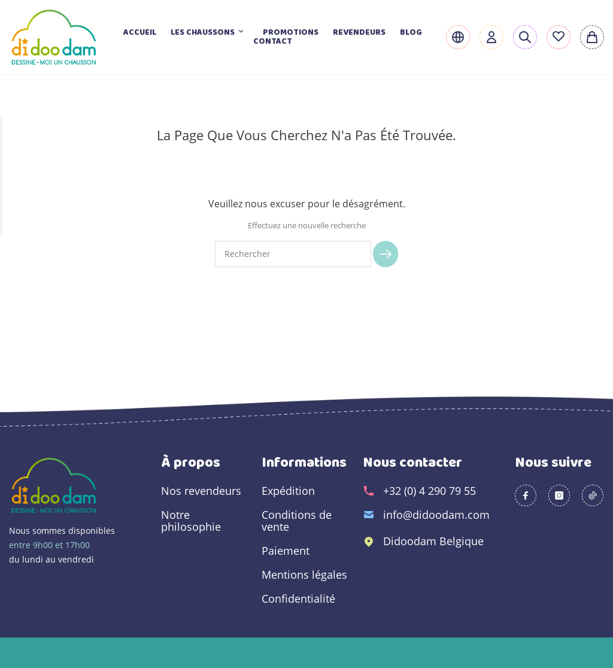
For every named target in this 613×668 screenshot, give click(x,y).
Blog (411, 32)
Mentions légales (304, 575)
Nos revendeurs (201, 491)
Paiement (285, 551)
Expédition (288, 491)
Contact (272, 41)
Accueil (139, 32)
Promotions (290, 32)
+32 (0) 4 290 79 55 (429, 491)
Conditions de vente (297, 521)
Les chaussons (209, 32)
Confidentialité (298, 598)
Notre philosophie (191, 521)
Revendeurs (359, 32)
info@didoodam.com (436, 515)
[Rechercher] (293, 254)
